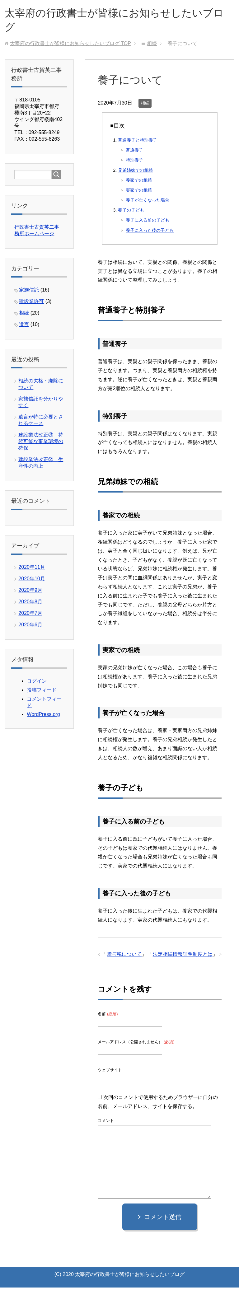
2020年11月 (31, 569)
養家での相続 (139, 182)
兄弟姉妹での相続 (135, 172)
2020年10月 (31, 581)
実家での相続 (139, 192)
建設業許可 (31, 303)
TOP (70, 46)
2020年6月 (30, 627)
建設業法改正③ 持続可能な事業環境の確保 (40, 444)
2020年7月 (30, 615)
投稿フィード (42, 692)
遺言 (24, 327)
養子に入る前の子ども (147, 222)
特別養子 (134, 162)
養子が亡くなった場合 (147, 202)
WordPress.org (43, 716)
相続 (145, 105)
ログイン (37, 683)
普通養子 (134, 152)
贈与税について (124, 956)
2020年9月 (30, 592)
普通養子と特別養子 (137, 142)
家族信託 (29, 292)
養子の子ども (131, 212)
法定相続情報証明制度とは (183, 956)
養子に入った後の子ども (150, 232)
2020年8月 (30, 604)
